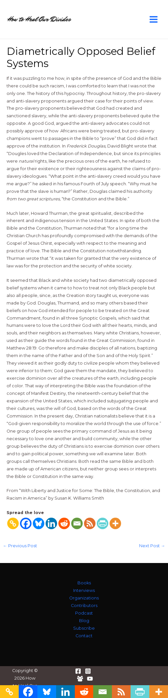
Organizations (84, 598)
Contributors (84, 605)
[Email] (77, 523)
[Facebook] (26, 523)
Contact (84, 635)
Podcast (84, 613)
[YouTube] (90, 679)
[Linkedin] (51, 523)
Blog (84, 620)
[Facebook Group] (80, 679)
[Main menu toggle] (153, 19)
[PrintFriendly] (102, 523)
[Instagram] (88, 671)
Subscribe (84, 628)
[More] (115, 523)
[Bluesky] (38, 523)
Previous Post (20, 546)
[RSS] (89, 523)
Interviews (84, 590)
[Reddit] (64, 523)
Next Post (152, 546)
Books (84, 582)
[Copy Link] (13, 523)
